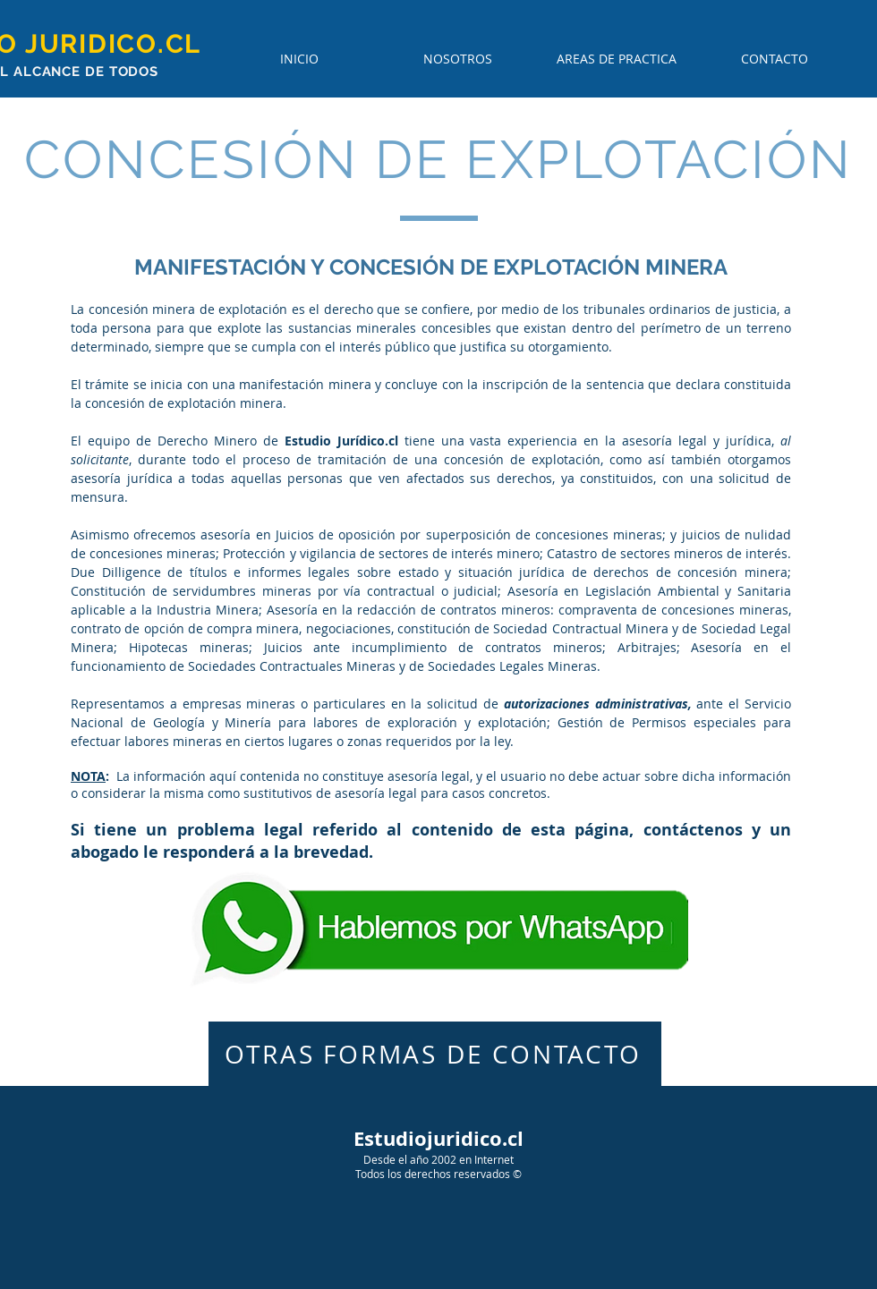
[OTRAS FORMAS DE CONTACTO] (435, 1054)
